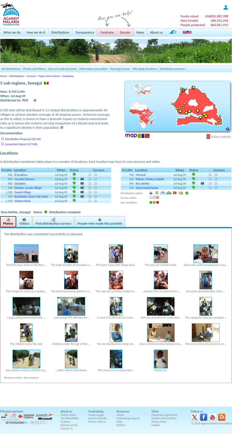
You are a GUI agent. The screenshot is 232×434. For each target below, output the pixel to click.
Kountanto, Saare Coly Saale (31, 196)
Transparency (84, 32)
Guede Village (22, 192)
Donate (125, 32)
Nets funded (189, 20)
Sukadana (68, 76)
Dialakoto (20, 183)
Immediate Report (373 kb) (21, 144)
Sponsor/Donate (98, 418)
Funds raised (189, 16)
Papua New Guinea (49, 76)
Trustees (65, 421)
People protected (193, 25)
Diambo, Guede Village (28, 188)
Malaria (120, 425)
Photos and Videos (34, 69)
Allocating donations (145, 69)
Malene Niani (22, 201)
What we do (11, 32)
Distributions (60, 32)
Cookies (155, 425)
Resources (123, 411)
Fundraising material (128, 418)
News (140, 32)
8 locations (20, 175)
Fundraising (96, 411)
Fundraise (107, 32)
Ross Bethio (143, 183)
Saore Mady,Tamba (147, 188)
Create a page (96, 415)
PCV (25, 100)
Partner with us (97, 421)
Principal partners (11, 411)
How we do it (36, 32)
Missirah (141, 175)
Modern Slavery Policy (164, 418)
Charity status (68, 415)
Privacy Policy (159, 421)
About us (156, 32)
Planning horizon (120, 69)
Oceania (31, 76)
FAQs (119, 421)
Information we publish (93, 69)
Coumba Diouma (24, 179)
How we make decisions (62, 69)
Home (3, 76)
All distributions (11, 69)
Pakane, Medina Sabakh (150, 179)
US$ (216, 16)
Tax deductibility (70, 418)
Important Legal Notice (164, 415)
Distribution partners (172, 69)
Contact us (66, 428)
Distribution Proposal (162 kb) (23, 139)
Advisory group (69, 425)
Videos (120, 415)
